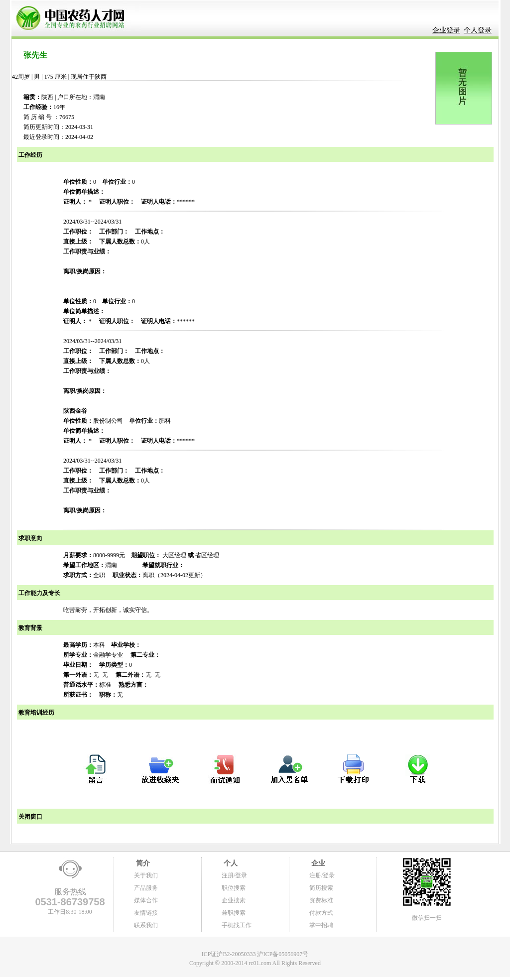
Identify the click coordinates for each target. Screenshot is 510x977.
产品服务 (146, 887)
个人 (230, 863)
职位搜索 (234, 887)
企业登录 (446, 30)
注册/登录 (234, 875)
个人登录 (478, 30)
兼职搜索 (234, 912)
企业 (317, 863)
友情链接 (146, 912)
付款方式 (321, 912)
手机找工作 (237, 925)
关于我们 (146, 875)
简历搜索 (321, 887)
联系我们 (146, 925)
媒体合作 (146, 900)
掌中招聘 (321, 925)
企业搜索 (234, 900)
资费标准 (321, 900)
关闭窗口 (29, 816)
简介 (142, 863)
